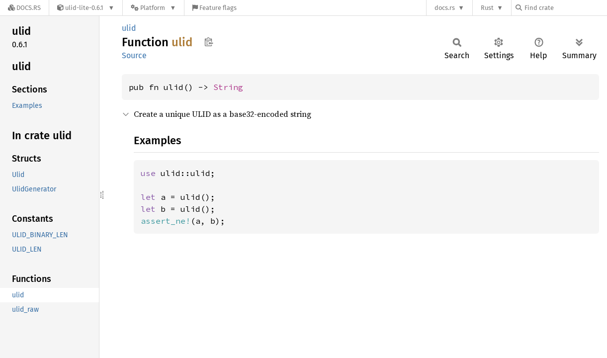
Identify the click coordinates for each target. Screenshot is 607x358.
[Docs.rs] (24, 7)
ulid (129, 28)
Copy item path (208, 41)
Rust (487, 7)
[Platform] (153, 7)
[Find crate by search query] (565, 7)
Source (134, 55)
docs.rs (444, 7)
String (228, 87)
